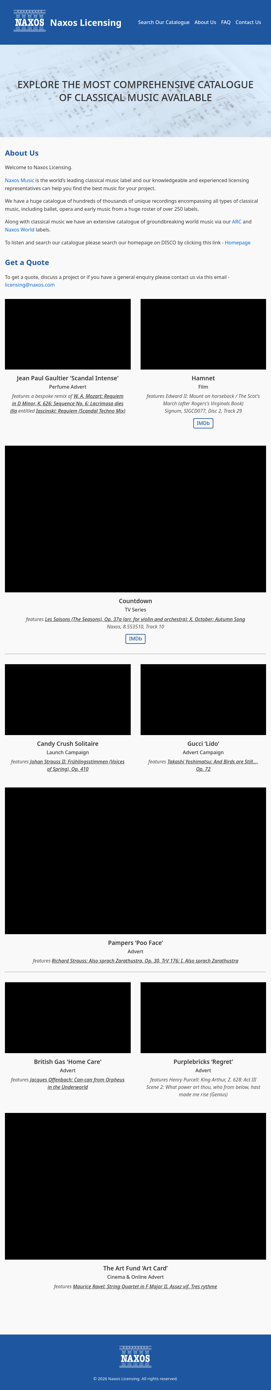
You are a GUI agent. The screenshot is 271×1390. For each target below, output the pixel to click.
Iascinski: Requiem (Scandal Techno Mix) (80, 410)
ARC (236, 221)
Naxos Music (19, 180)
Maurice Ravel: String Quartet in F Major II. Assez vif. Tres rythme (145, 1286)
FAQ (226, 22)
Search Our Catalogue (164, 22)
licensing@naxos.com (30, 284)
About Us (205, 22)
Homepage (237, 242)
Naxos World (20, 229)
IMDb (203, 423)
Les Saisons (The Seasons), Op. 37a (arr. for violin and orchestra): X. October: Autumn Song (145, 619)
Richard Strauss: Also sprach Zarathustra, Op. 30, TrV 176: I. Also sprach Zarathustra (145, 960)
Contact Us (248, 22)
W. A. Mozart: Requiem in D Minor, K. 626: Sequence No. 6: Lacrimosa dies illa (67, 403)
